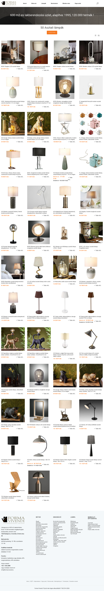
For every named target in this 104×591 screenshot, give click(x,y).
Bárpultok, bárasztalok (41, 524)
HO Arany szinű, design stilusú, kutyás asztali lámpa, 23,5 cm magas (38, 138)
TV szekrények (40, 553)
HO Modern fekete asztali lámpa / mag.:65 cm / (11, 460)
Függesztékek (74, 528)
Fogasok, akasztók (40, 531)
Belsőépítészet (58, 581)
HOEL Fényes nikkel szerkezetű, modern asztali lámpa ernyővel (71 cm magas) (64, 138)
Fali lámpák (73, 525)
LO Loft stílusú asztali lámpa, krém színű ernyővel (38, 282)
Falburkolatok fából (93, 524)
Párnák (55, 536)
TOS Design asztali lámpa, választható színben (12, 390)
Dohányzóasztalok (41, 528)
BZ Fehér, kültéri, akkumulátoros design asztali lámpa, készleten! (64, 317)
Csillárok (73, 524)
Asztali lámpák (74, 522)
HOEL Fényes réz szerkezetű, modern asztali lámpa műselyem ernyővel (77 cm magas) (39, 103)
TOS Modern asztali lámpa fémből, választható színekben (11, 497)
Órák (54, 533)
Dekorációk (56, 524)
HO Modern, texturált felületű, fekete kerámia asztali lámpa (11, 212)
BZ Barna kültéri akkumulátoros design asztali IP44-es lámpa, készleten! (38, 317)
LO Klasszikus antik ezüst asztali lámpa (64, 281)
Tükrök (37, 551)
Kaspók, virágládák (58, 529)
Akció (27, 581)
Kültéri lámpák (74, 531)
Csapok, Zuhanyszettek (59, 522)
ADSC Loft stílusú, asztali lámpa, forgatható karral (88, 247)
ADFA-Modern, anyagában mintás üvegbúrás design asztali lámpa (62, 102)
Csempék (90, 522)
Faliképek (55, 525)
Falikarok (73, 526)
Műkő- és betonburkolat (94, 525)
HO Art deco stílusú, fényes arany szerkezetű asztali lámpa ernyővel (11, 173)
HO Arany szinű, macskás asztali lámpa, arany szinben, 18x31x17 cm (90, 390)
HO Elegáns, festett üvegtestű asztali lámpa (90, 212)
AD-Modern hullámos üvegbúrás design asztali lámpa (38, 390)
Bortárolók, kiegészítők (42, 526)
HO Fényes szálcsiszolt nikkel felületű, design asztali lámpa (38, 497)
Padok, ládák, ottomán (41, 546)
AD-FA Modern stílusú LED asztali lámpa (38, 424)
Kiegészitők (56, 530)
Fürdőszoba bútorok (41, 533)
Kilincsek (55, 532)
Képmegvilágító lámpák (77, 529)
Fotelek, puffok (40, 532)
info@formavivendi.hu (7, 570)
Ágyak (37, 521)
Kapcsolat (44, 581)
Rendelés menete (73, 581)
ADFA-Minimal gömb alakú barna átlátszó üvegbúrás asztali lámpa (39, 247)
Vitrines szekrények (41, 554)
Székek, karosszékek (41, 547)
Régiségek (56, 539)
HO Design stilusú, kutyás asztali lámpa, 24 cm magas (12, 138)
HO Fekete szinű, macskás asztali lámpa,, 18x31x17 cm (11, 425)
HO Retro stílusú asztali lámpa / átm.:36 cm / (38, 460)
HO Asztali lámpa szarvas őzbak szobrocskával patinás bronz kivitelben (64, 425)
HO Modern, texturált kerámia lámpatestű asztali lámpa (12, 317)
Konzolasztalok (40, 544)
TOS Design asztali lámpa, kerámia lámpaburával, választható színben (37, 212)
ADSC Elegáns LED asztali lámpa (10, 66)
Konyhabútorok (40, 540)
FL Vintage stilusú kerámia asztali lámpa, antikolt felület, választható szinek (90, 138)
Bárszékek (38, 525)
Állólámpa (73, 521)
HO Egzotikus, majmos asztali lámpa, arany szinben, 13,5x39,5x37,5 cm (11, 354)
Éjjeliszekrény (39, 529)
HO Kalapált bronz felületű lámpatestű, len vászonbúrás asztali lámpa (64, 212)
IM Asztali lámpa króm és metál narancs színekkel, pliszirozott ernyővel (38, 67)
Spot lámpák (74, 533)
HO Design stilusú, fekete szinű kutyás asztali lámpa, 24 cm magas (64, 390)
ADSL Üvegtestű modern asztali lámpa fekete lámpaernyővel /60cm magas (38, 173)
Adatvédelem (37, 581)
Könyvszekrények (40, 543)
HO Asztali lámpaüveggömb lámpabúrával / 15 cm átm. (9, 247)
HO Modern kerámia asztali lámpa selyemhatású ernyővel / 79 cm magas (64, 173)
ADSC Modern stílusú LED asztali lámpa (90, 66)
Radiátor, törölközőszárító (59, 537)
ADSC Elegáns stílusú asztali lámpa (63, 66)
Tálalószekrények (40, 550)
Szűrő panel (52, 32)
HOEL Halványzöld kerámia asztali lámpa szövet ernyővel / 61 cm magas (12, 102)
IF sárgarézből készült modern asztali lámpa (90, 102)
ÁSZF (31, 581)
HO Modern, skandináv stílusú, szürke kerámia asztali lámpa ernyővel (90, 282)
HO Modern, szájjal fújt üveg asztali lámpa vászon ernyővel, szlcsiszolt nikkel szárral (63, 354)
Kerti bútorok (39, 537)
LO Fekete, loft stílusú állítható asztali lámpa (90, 425)
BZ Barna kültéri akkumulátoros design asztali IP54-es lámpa (90, 317)
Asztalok (38, 522)
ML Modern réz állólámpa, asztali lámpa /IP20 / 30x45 (64, 247)
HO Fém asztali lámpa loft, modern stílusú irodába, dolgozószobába (89, 354)
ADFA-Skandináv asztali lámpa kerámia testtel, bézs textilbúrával (12, 282)
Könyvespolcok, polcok (41, 542)
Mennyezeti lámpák (76, 532)
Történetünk (65, 581)
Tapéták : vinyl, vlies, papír (59, 540)
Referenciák (50, 581)
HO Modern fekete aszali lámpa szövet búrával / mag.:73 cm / (90, 460)
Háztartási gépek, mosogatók (57, 527)
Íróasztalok (39, 535)
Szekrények (39, 548)
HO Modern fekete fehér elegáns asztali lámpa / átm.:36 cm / (64, 460)
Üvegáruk (55, 546)
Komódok (38, 539)
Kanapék (38, 536)
